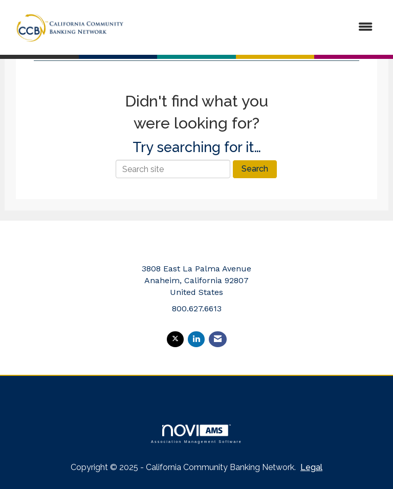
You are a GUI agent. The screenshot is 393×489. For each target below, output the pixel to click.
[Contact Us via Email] (218, 339)
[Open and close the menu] (257, 27)
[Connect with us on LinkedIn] (196, 339)
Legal (311, 467)
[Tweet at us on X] (175, 339)
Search (255, 169)
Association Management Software (196, 433)
